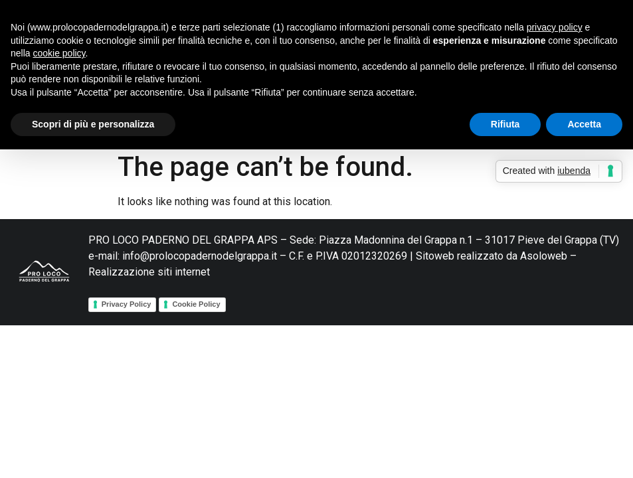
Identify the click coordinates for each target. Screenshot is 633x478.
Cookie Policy (196, 304)
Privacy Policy (126, 304)
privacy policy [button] (555, 27)
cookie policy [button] (59, 53)
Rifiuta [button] (505, 124)
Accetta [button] (584, 124)
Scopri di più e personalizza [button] (93, 124)
